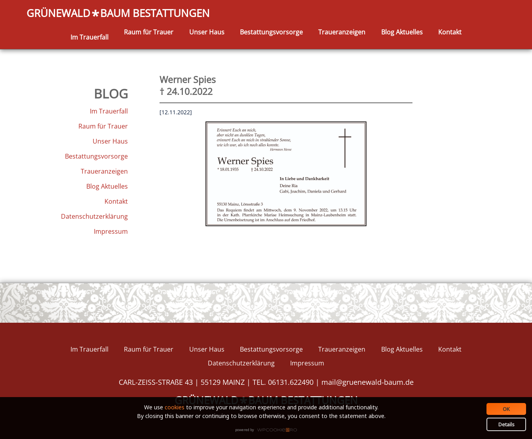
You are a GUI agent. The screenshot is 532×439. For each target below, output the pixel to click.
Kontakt (450, 32)
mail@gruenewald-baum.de (367, 382)
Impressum (111, 231)
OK (506, 409)
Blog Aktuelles (402, 32)
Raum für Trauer (148, 32)
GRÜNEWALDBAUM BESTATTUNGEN (118, 13)
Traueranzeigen (341, 32)
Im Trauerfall (89, 37)
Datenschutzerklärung (94, 216)
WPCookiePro (268, 430)
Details (506, 424)
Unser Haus (206, 32)
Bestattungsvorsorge (271, 32)
